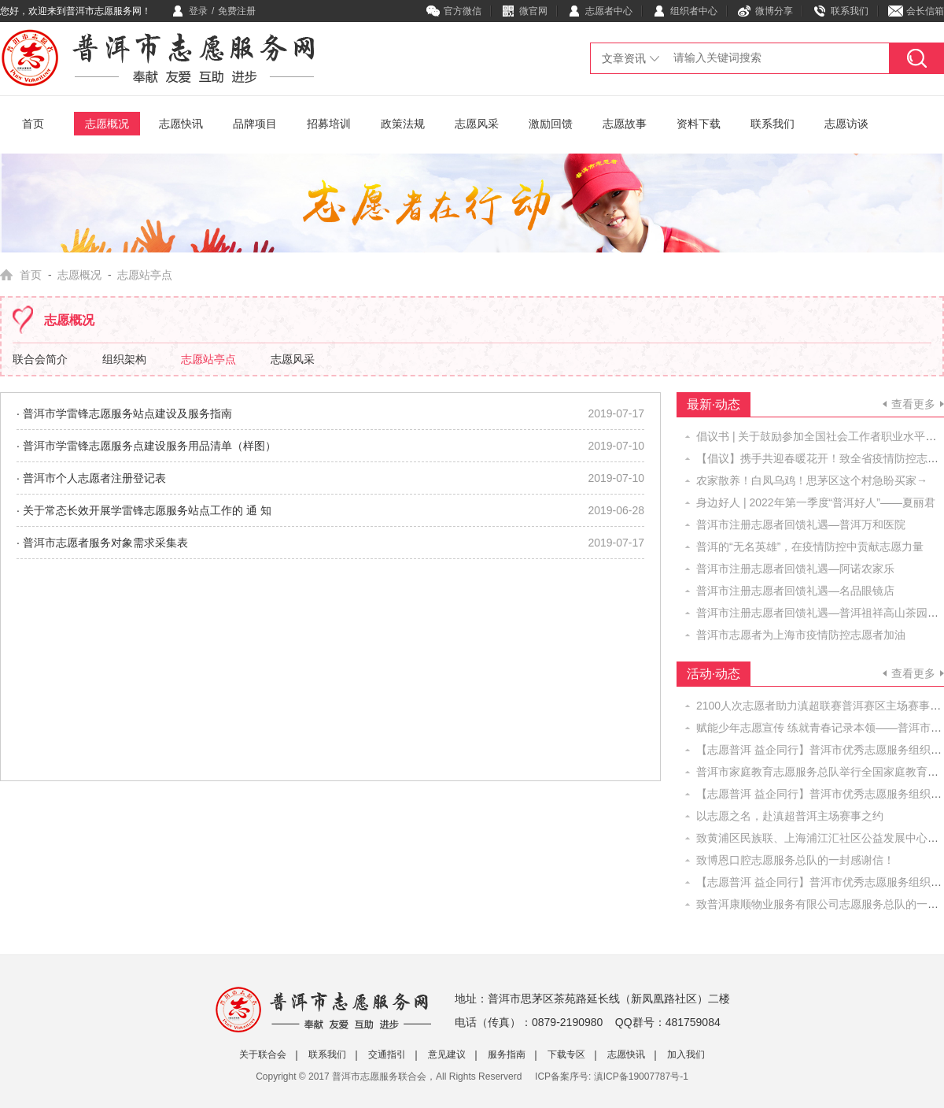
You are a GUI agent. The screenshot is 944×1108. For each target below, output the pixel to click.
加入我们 (686, 1054)
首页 (33, 123)
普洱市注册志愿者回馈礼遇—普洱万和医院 (800, 524)
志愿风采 (477, 123)
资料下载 (699, 123)
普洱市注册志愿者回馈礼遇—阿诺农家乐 (795, 568)
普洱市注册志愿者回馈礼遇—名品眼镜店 (795, 590)
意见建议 (447, 1054)
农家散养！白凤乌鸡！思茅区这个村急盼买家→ (811, 480)
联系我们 (849, 11)
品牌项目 (255, 123)
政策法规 (403, 123)
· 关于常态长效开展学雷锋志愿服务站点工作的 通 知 (144, 510)
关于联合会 (262, 1054)
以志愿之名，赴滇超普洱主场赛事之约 (789, 816)
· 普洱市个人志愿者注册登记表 (91, 478)
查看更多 (913, 404)
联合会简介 (40, 359)
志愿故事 (625, 123)
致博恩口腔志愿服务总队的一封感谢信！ (795, 860)
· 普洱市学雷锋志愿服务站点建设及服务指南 (124, 413)
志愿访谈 (846, 123)
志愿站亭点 (208, 359)
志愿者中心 (608, 11)
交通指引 (387, 1054)
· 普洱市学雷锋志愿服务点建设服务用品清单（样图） (146, 445)
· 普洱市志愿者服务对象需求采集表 (102, 542)
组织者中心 (693, 11)
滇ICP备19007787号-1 (641, 1076)
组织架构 (124, 359)
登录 (198, 11)
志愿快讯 (181, 123)
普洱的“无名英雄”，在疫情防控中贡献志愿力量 (810, 546)
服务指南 (506, 1054)
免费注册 (237, 11)
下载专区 (566, 1054)
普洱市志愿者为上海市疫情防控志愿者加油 (800, 634)
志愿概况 (107, 123)
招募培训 (329, 123)
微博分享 (774, 11)
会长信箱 (925, 11)
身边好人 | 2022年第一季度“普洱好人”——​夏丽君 (815, 502)
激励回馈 (551, 123)
